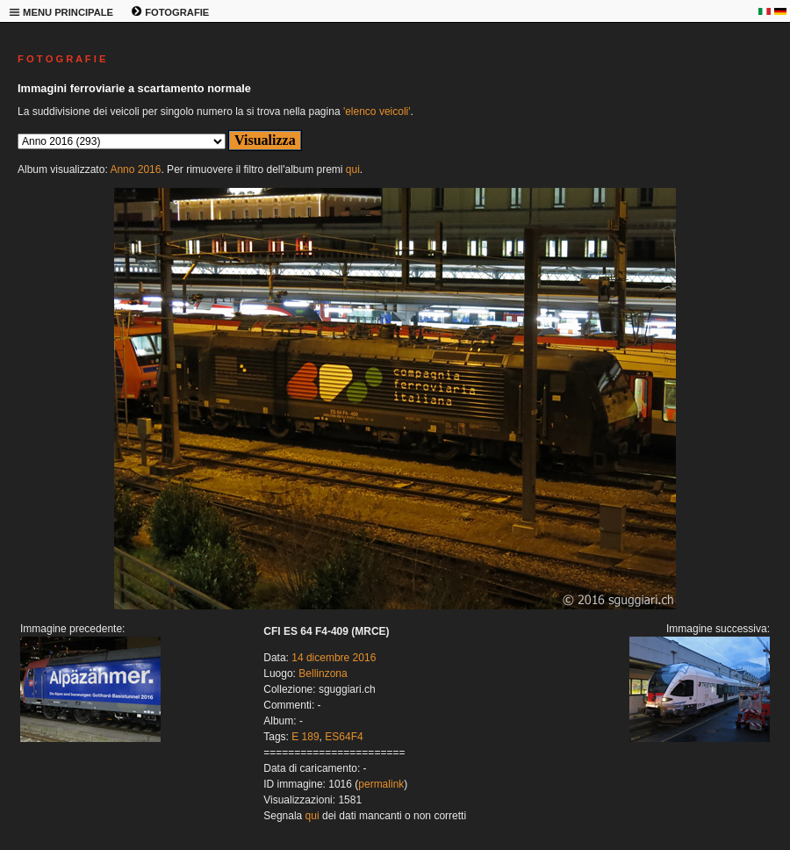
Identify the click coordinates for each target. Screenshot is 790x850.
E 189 (305, 737)
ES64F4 (344, 737)
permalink (381, 784)
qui (353, 169)
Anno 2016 (135, 169)
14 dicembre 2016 (333, 658)
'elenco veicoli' (377, 111)
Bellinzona (322, 673)
